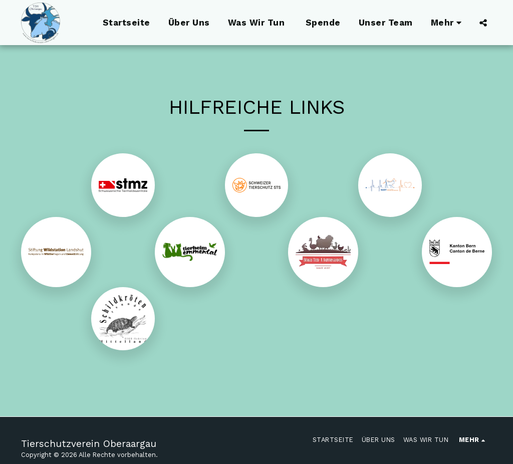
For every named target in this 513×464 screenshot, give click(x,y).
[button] (483, 22)
